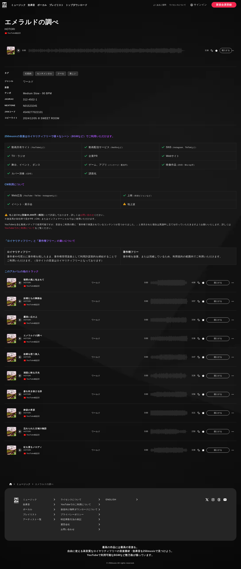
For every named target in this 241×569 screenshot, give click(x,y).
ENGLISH (111, 499)
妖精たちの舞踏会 (34, 298)
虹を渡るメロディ (34, 447)
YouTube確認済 (13, 33)
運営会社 (65, 524)
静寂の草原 (30, 409)
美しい (73, 73)
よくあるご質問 (159, 5)
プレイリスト (56, 5)
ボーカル (42, 5)
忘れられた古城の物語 (36, 428)
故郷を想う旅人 (33, 354)
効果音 (31, 5)
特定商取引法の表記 (71, 519)
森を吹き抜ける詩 (34, 391)
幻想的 (28, 73)
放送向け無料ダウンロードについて (79, 509)
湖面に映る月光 (33, 372)
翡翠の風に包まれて (35, 279)
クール (61, 73)
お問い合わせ (87, 215)
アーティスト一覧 (32, 519)
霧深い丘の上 (31, 316)
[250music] (4, 5)
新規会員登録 (224, 4)
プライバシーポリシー (72, 514)
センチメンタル (44, 73)
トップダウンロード (76, 5)
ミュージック (18, 5)
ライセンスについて (177, 5)
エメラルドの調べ (34, 335)
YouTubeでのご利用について (20, 228)
